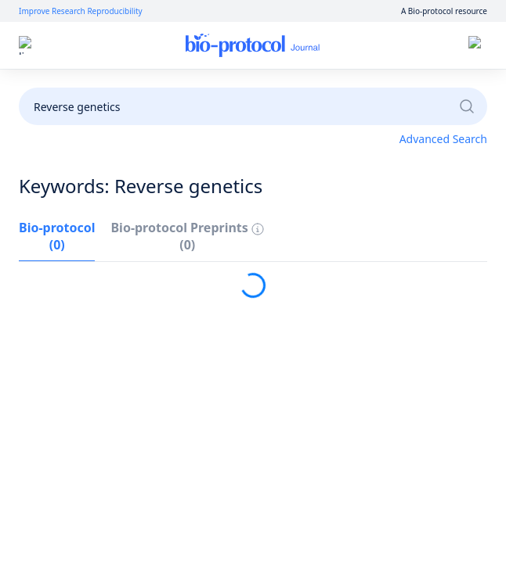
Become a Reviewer (426, 87)
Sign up (388, 45)
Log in (332, 45)
